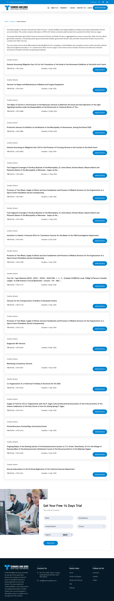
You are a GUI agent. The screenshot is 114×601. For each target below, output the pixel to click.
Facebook (96, 568)
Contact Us (81, 8)
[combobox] (92, 521)
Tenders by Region (75, 571)
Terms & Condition (94, 598)
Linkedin (95, 571)
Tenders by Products (75, 575)
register (50, 538)
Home (6, 21)
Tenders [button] (64, 8)
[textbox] (91, 521)
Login (90, 8)
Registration (100, 7)
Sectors (12, 21)
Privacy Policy (105, 598)
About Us (54, 8)
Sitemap (72, 583)
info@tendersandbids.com (17, 2)
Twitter (95, 575)
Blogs (72, 8)
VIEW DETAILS (100, 69)
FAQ (70, 579)
